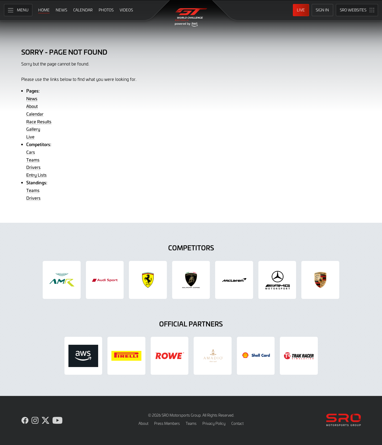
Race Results (38, 121)
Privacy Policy (213, 423)
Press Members (167, 423)
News (31, 98)
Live (30, 136)
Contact (237, 423)
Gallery (33, 129)
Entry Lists (36, 175)
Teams (33, 160)
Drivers (33, 167)
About (32, 106)
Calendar (35, 114)
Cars (30, 152)
